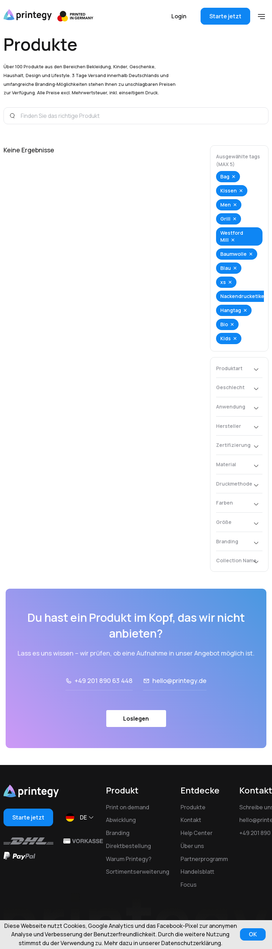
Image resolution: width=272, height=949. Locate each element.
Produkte (193, 807)
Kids (225, 338)
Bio (224, 324)
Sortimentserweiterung (137, 871)
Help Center (197, 833)
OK (253, 934)
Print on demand (127, 807)
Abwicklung (121, 820)
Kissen (228, 190)
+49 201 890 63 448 (104, 680)
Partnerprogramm (204, 859)
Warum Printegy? (128, 859)
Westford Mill (231, 236)
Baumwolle (233, 254)
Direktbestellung (128, 846)
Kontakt (191, 820)
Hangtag (230, 310)
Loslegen (136, 718)
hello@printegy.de (179, 680)
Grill (225, 218)
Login (178, 16)
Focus (189, 884)
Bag (224, 176)
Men (225, 204)
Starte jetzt (225, 16)
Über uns (192, 846)
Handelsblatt (197, 871)
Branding (117, 833)
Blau (225, 268)
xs (223, 282)
